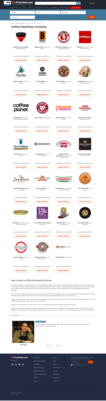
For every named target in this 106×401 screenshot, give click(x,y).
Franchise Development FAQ (40, 374)
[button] (91, 3)
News (54, 361)
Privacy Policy (56, 374)
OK (90, 362)
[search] (55, 3)
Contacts (55, 371)
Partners (36, 381)
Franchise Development (64, 7)
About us (55, 364)
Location (24, 7)
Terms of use (56, 378)
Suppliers (36, 378)
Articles (55, 358)
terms (80, 365)
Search (92, 17)
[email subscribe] (79, 362)
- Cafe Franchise (46, 118)
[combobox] (22, 12)
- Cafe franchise (42, 225)
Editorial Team (56, 368)
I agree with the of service (78, 365)
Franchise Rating (53, 7)
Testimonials (37, 364)
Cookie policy (56, 381)
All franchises (37, 358)
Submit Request (21, 60)
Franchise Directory (15, 7)
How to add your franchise (40, 361)
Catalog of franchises (39, 368)
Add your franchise (76, 7)
